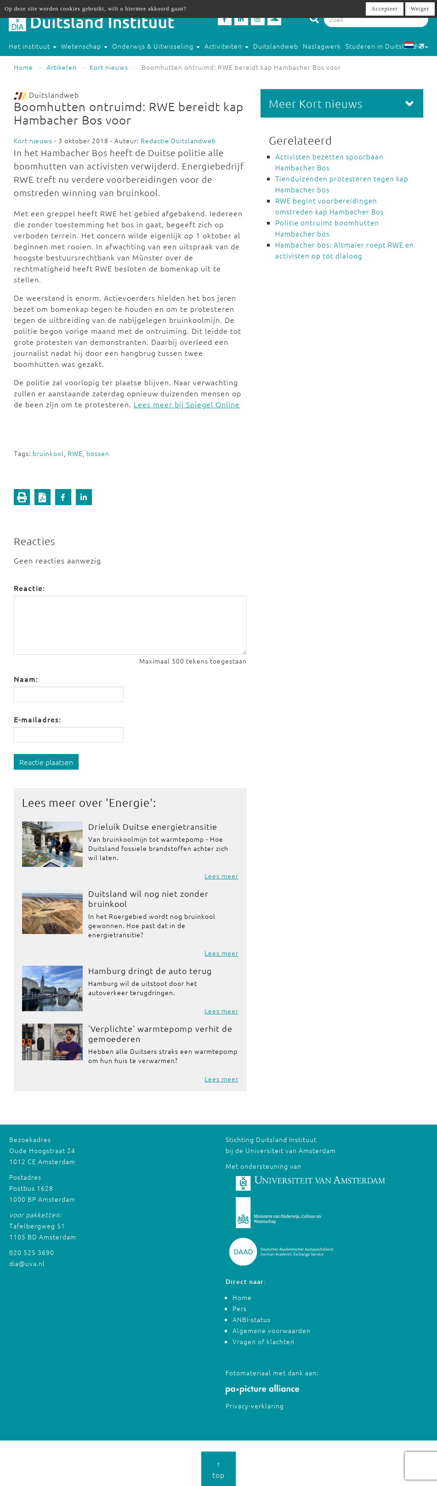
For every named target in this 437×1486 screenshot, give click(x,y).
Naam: (26, 679)
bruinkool (48, 453)
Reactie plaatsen (46, 762)
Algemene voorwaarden (272, 1330)
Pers (240, 1308)
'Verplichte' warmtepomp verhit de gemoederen (160, 1033)
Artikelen (61, 67)
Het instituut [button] (33, 46)
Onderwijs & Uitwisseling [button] (156, 46)
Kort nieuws (109, 67)
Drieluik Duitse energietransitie (152, 826)
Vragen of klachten (264, 1341)
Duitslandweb (275, 46)
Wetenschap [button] (84, 46)
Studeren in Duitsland (385, 46)
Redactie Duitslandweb (178, 140)
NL (416, 46)
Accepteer (384, 9)
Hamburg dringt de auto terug (150, 970)
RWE (75, 453)
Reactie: (29, 588)
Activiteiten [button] (226, 46)
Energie (129, 802)
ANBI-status (252, 1319)
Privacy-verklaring (255, 1405)
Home (23, 67)
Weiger (420, 9)
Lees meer (221, 875)
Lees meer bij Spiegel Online (187, 404)
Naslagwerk (322, 46)
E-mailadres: (37, 719)
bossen (97, 453)
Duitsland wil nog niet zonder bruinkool (148, 898)
